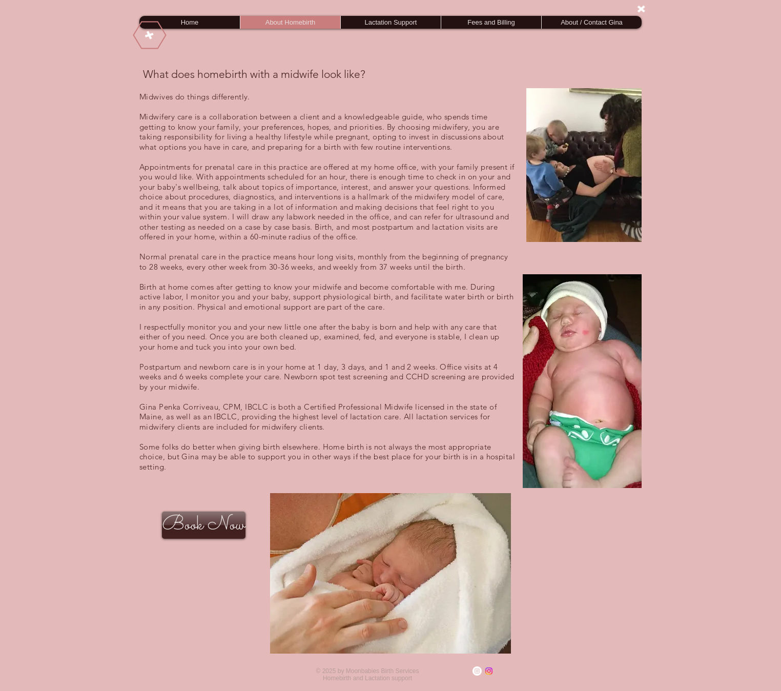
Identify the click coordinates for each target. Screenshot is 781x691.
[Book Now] (203, 525)
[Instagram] (477, 671)
